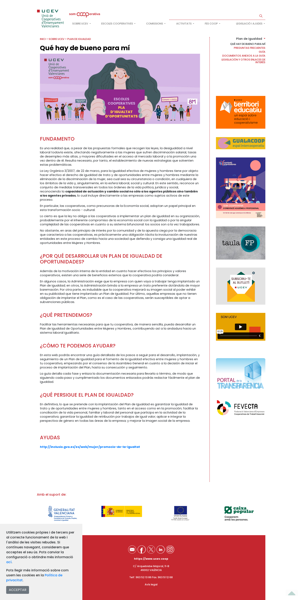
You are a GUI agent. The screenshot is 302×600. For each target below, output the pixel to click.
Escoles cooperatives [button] (117, 23)
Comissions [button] (155, 23)
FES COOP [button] (211, 23)
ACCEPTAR (17, 589)
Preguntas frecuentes (249, 48)
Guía (262, 52)
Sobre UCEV (56, 39)
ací (9, 562)
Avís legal (151, 584)
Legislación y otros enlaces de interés (243, 61)
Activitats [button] (184, 23)
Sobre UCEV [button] (80, 23)
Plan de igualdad (79, 39)
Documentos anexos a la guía (243, 55)
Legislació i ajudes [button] (249, 23)
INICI (43, 39)
